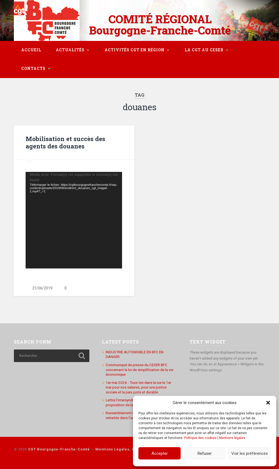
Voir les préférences (249, 453)
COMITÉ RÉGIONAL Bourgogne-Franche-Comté (160, 24)
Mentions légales (232, 438)
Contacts (33, 68)
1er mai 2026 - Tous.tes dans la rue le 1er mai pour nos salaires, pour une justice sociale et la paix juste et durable (138, 387)
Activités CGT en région (135, 49)
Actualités (70, 49)
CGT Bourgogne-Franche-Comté (59, 449)
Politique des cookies (200, 438)
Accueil (31, 49)
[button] (268, 402)
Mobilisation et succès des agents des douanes (65, 142)
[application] (74, 220)
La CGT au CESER (204, 49)
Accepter (159, 453)
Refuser (205, 453)
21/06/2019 (42, 288)
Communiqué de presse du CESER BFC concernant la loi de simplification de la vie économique (139, 370)
